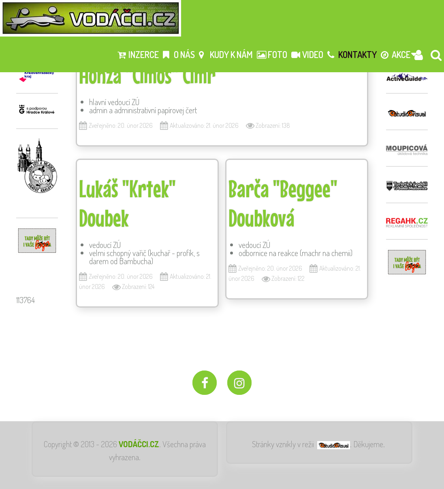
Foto (272, 54)
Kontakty (352, 54)
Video (307, 54)
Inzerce (138, 54)
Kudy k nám (226, 54)
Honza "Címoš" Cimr (147, 75)
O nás (179, 54)
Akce (395, 54)
